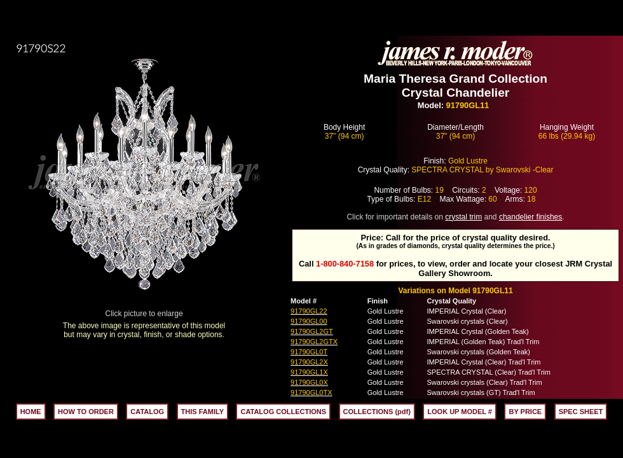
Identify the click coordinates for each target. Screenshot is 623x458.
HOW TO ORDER (86, 411)
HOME (30, 411)
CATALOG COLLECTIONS (283, 411)
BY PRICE (525, 411)
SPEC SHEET (581, 411)
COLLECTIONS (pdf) (377, 411)
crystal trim (463, 216)
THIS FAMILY (202, 411)
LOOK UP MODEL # (459, 411)
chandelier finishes (530, 216)
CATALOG (147, 411)
